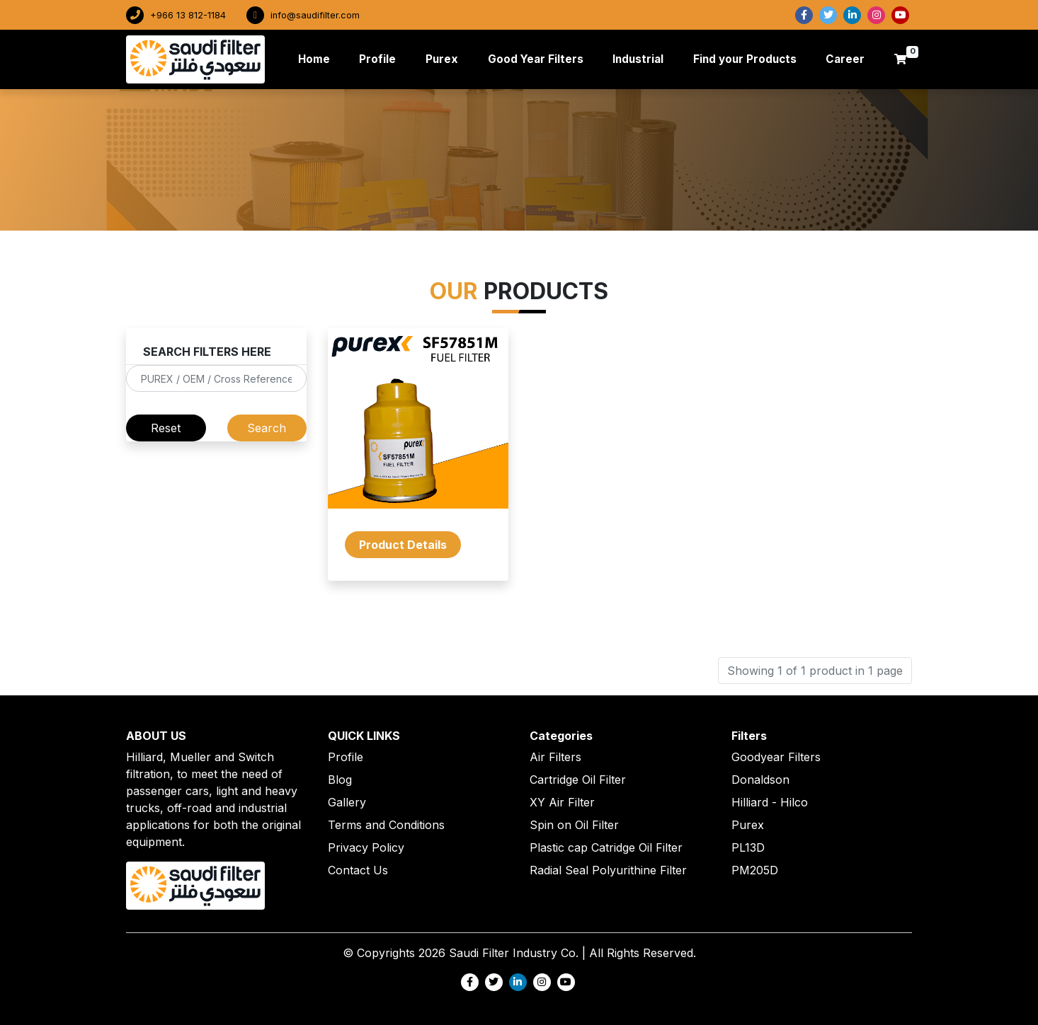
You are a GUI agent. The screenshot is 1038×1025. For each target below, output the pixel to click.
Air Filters (555, 757)
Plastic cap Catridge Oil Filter (606, 847)
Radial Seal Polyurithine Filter (608, 870)
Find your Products (745, 59)
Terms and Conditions (386, 825)
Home (317, 58)
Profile (377, 59)
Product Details (403, 545)
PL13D (748, 847)
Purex (442, 59)
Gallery (347, 802)
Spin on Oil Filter (574, 825)
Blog (340, 779)
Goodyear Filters (776, 757)
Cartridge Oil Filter (578, 779)
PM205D (754, 870)
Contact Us (358, 870)
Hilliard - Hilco (769, 802)
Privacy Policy (366, 847)
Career (845, 59)
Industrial (637, 59)
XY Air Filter (562, 802)
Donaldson (760, 779)
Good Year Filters (535, 59)
